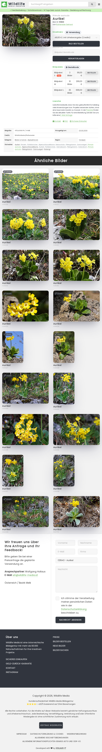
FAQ (65, 121)
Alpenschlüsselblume (47, 144)
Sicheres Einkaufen (78, 121)
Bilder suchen (60, 650)
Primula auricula (61, 15)
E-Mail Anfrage (66, 115)
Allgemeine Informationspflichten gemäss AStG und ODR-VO (51, 741)
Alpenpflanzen (33, 140)
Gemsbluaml (61, 147)
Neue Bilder (59, 645)
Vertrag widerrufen (51, 725)
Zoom (44, 17)
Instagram (12, 672)
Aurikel (58, 18)
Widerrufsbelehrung (76, 734)
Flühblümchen (32, 144)
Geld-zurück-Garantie (19, 663)
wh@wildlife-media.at (25, 575)
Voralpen (82, 140)
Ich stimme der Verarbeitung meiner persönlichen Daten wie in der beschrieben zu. (77, 605)
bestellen (91, 73)
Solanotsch (82, 147)
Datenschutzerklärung (74, 609)
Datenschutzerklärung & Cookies (46, 734)
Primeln (23, 144)
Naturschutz (60, 144)
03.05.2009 (83, 130)
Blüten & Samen (21, 140)
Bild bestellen (76, 43)
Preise (56, 637)
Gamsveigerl (82, 144)
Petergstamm (71, 144)
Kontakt (57, 121)
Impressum (22, 734)
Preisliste (89, 110)
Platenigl (47, 149)
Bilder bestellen (62, 641)
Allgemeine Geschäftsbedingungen (51, 737)
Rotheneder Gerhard (64, 24)
